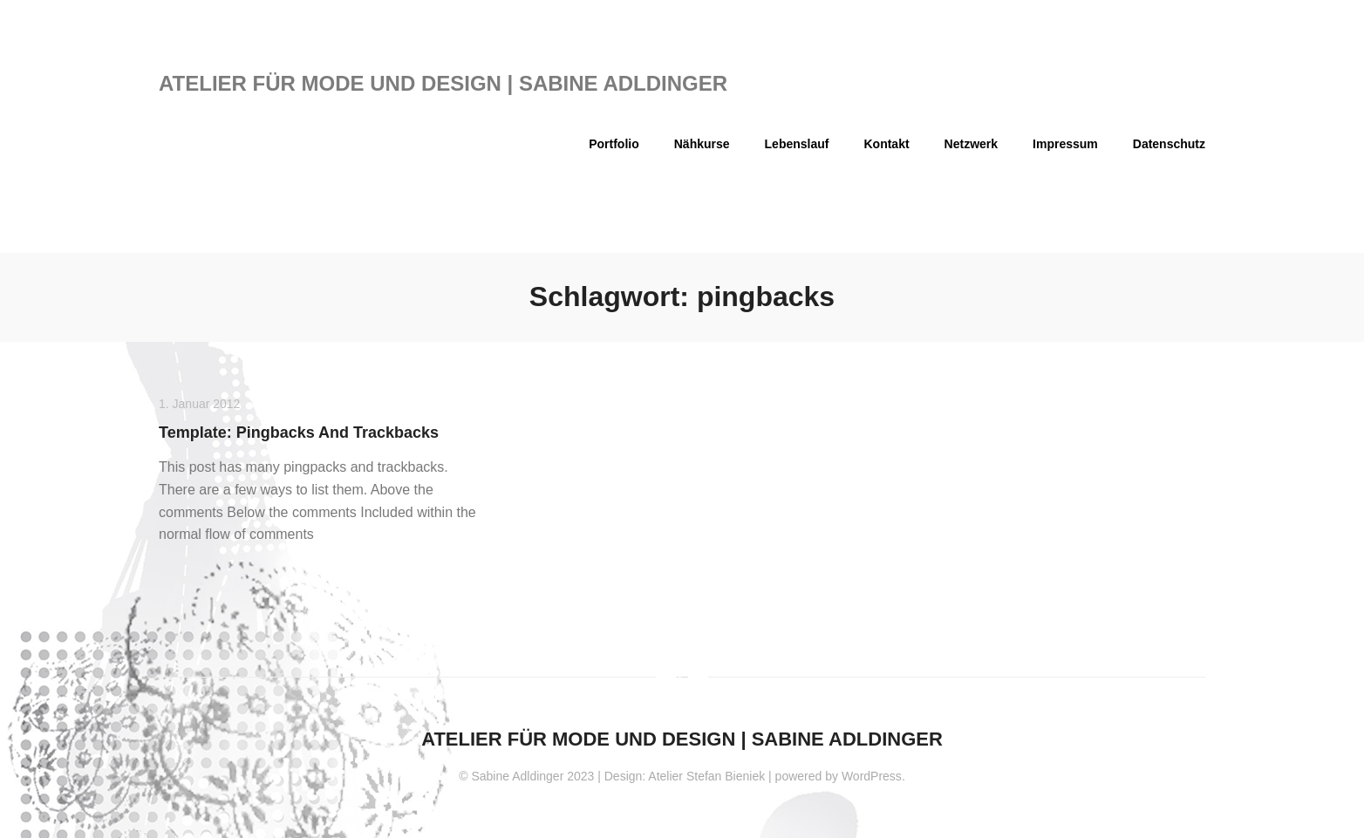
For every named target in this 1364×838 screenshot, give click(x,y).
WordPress (872, 776)
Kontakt (886, 144)
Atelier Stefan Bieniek (706, 776)
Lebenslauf (797, 144)
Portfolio (614, 144)
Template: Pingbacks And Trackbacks (299, 432)
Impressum (1065, 144)
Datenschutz (1169, 144)
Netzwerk (971, 144)
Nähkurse (702, 144)
